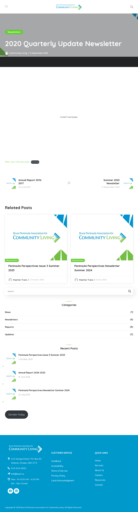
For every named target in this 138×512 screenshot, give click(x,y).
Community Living (18, 53)
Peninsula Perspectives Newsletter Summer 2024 (97, 268)
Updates (9, 334)
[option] (36, 249)
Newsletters (14, 32)
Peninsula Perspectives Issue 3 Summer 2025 (34, 268)
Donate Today (16, 414)
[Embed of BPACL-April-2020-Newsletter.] (69, 116)
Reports (9, 327)
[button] (131, 7)
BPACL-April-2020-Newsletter (17, 162)
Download (35, 162)
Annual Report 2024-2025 (31, 372)
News (8, 312)
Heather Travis (20, 280)
